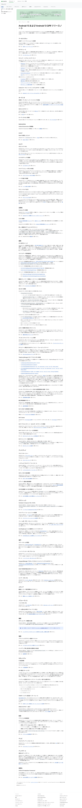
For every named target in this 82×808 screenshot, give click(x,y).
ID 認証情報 (25, 667)
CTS (56, 743)
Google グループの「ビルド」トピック (44, 804)
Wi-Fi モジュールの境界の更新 (26, 84)
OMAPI (44, 375)
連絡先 (31, 236)
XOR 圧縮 (56, 762)
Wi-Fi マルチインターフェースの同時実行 (30, 436)
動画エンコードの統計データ (28, 596)
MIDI (23, 114)
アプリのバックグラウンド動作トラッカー (31, 645)
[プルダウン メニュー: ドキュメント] (14, 1)
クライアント (29, 514)
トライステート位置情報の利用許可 (41, 628)
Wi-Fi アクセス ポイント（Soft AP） (40, 427)
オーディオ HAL (53, 119)
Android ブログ (40, 799)
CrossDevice (23, 79)
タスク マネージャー (29, 455)
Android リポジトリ (18, 795)
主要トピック (24, 6)
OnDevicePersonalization (25, 73)
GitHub (16, 805)
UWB (22, 74)
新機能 (40, 128)
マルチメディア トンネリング (28, 746)
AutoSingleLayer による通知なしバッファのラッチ (32, 535)
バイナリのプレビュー (19, 800)
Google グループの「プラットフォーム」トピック (46, 802)
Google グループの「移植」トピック (44, 805)
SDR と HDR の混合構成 (27, 478)
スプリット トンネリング (25, 82)
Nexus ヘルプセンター (63, 799)
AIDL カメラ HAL (22, 154)
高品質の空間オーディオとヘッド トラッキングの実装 (53, 104)
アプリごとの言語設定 (27, 734)
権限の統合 (23, 81)
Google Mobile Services (64, 802)
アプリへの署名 (47, 711)
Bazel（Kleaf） (26, 139)
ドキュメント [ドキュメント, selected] (11, 1)
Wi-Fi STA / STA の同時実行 (30, 285)
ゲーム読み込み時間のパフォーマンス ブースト (36, 614)
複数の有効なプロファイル (28, 334)
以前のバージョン (37, 220)
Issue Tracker (62, 805)
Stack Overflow (62, 804)
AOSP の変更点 (25, 17)
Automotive (46, 6)
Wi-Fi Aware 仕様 (28, 419)
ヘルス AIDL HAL (28, 605)
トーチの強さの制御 (26, 186)
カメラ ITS (27, 212)
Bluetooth (23, 69)
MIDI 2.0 (36, 111)
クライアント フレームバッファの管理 (30, 518)
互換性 (30, 6)
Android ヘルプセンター (64, 795)
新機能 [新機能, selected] (2, 6)
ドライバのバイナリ (18, 804)
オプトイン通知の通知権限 (58, 485)
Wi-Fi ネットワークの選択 (28, 445)
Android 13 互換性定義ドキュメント (25, 220)
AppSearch (23, 68)
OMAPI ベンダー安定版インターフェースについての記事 (33, 703)
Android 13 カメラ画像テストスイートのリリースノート (33, 215)
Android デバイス (37, 6)
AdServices (23, 63)
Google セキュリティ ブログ (42, 800)
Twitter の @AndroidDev (42, 797)
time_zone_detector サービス (28, 354)
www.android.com (63, 800)
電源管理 (24, 653)
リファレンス (53, 6)
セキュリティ (17, 6)
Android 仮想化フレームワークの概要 (30, 777)
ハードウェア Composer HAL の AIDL (30, 509)
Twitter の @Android (41, 795)
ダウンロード (17, 799)
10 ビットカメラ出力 (27, 197)
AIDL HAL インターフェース (49, 580)
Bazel (38, 137)
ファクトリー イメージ (19, 802)
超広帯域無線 (25, 406)
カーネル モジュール (27, 55)
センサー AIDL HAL (28, 580)
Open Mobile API (22, 697)
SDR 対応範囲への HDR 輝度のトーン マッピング (32, 496)
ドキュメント (3, 4)
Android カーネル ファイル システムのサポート (32, 93)
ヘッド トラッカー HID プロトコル (29, 558)
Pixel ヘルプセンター (63, 797)
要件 (16, 797)
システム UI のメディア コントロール (30, 470)
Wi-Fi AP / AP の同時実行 (30, 414)
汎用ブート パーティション (28, 46)
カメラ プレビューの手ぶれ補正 (29, 175)
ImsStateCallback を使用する (27, 318)
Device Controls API (29, 544)
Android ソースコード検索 (22, 1)
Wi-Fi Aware (54, 419)
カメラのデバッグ (26, 165)
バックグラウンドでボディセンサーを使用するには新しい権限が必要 (36, 631)
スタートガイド (9, 6)
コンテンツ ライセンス (34, 782)
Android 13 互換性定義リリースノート (43, 224)
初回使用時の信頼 (26, 397)
